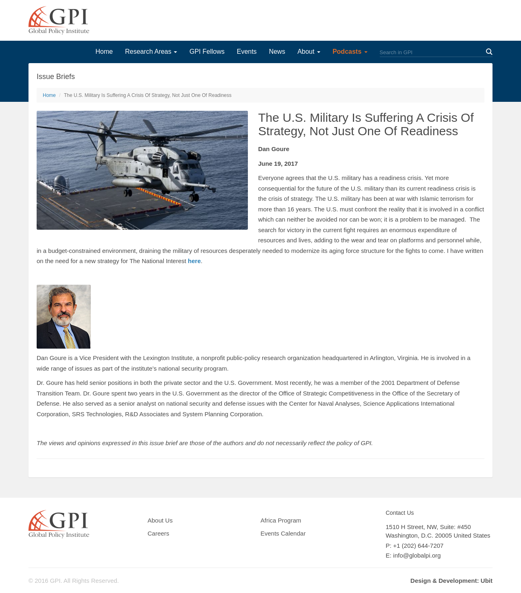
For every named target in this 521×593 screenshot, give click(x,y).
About (309, 51)
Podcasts (350, 51)
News (277, 51)
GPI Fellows (206, 51)
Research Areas (151, 51)
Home (104, 51)
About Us (160, 520)
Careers (158, 533)
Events (247, 51)
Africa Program (280, 520)
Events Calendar (283, 533)
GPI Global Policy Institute (58, 20)
